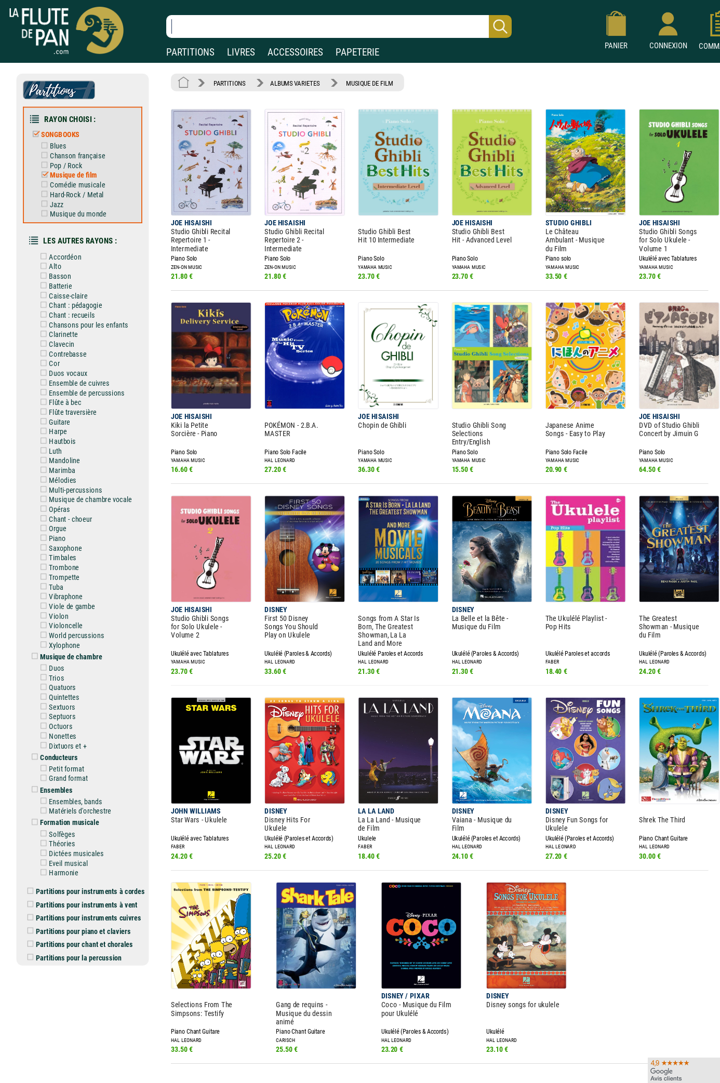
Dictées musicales (75, 820)
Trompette (64, 555)
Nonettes (62, 707)
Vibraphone (65, 574)
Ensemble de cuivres (78, 369)
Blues (58, 143)
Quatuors (62, 661)
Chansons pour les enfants (87, 313)
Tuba (56, 565)
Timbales (62, 537)
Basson (59, 267)
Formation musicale (68, 791)
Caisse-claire (67, 286)
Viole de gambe (71, 583)
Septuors (62, 689)
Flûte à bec (64, 388)
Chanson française (76, 151)
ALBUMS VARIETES (290, 82)
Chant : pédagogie (74, 295)
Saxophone (65, 527)
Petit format (66, 739)
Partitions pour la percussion (79, 920)
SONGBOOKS (59, 131)
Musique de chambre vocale (89, 481)
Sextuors (62, 679)
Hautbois (62, 425)
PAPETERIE (357, 52)
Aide (321, 1067)
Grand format (67, 748)
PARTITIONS (190, 52)
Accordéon (64, 249)
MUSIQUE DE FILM (362, 82)
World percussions (75, 611)
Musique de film (72, 170)
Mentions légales (220, 1068)
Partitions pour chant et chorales (85, 907)
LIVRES (241, 52)
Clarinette (63, 323)
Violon (58, 593)
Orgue (57, 509)
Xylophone (64, 620)
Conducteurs (58, 728)
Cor (54, 351)
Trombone (63, 546)
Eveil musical (67, 829)
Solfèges (62, 801)
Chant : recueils (71, 304)
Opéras (59, 490)
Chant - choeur (70, 500)
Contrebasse (67, 341)
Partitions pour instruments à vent (87, 869)
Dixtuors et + (67, 717)
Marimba (62, 453)
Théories (62, 811)
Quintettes (64, 671)
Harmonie (63, 839)
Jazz (56, 198)
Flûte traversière (72, 398)
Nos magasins (79, 1068)
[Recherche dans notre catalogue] (339, 26)
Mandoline (64, 444)
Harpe (57, 416)
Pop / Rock (65, 161)
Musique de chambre (70, 632)
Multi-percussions (74, 472)
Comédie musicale (76, 179)
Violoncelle (65, 602)
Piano (57, 518)
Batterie (60, 277)
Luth (55, 434)
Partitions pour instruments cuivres (88, 882)
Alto (55, 258)
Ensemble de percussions (85, 379)
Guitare (59, 406)
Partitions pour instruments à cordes (90, 856)
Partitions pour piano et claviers (84, 894)
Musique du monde (77, 208)
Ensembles (55, 759)
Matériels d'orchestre (79, 780)
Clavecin (61, 332)
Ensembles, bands (74, 770)
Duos (56, 643)
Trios (56, 652)
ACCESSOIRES (295, 52)
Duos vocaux (67, 360)
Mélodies (62, 462)
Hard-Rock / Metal (76, 189)
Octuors (60, 698)
